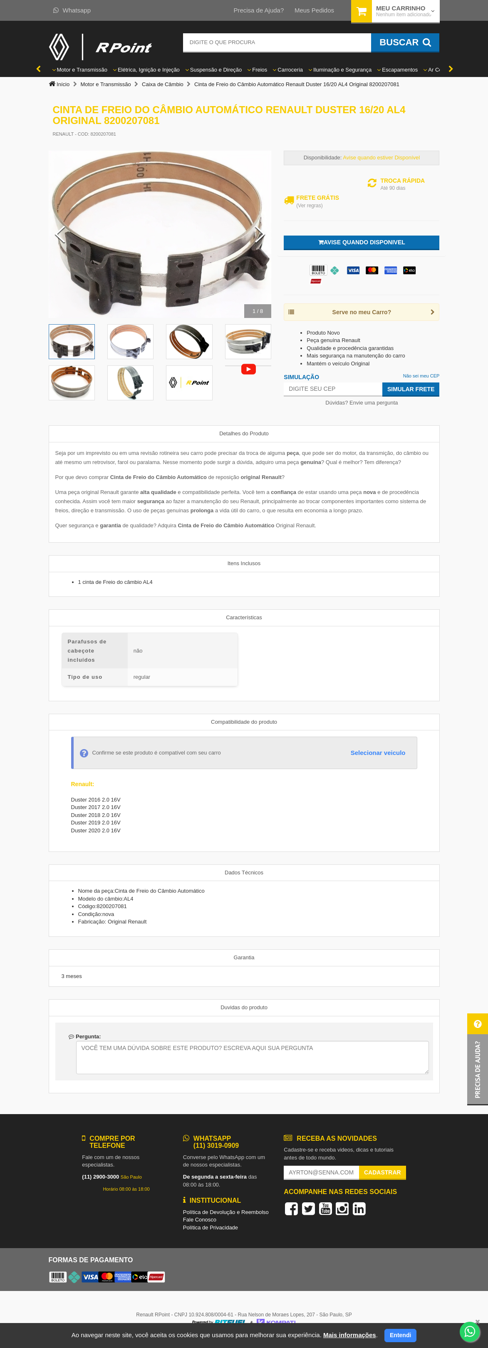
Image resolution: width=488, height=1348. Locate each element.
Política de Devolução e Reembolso (226, 1212)
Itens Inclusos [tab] (244, 563)
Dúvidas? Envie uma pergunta (361, 403)
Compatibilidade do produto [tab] (244, 722)
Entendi (400, 1335)
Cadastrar (382, 1172)
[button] (477, 1059)
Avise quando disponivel (361, 242)
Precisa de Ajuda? (258, 10)
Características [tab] (244, 617)
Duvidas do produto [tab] (244, 1007)
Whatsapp (72, 10)
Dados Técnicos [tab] (244, 872)
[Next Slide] (260, 234)
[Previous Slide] (60, 234)
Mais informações (349, 1334)
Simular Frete (411, 389)
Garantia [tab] (244, 957)
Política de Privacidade (210, 1227)
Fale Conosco (199, 1219)
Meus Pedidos (314, 10)
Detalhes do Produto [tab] (244, 433)
